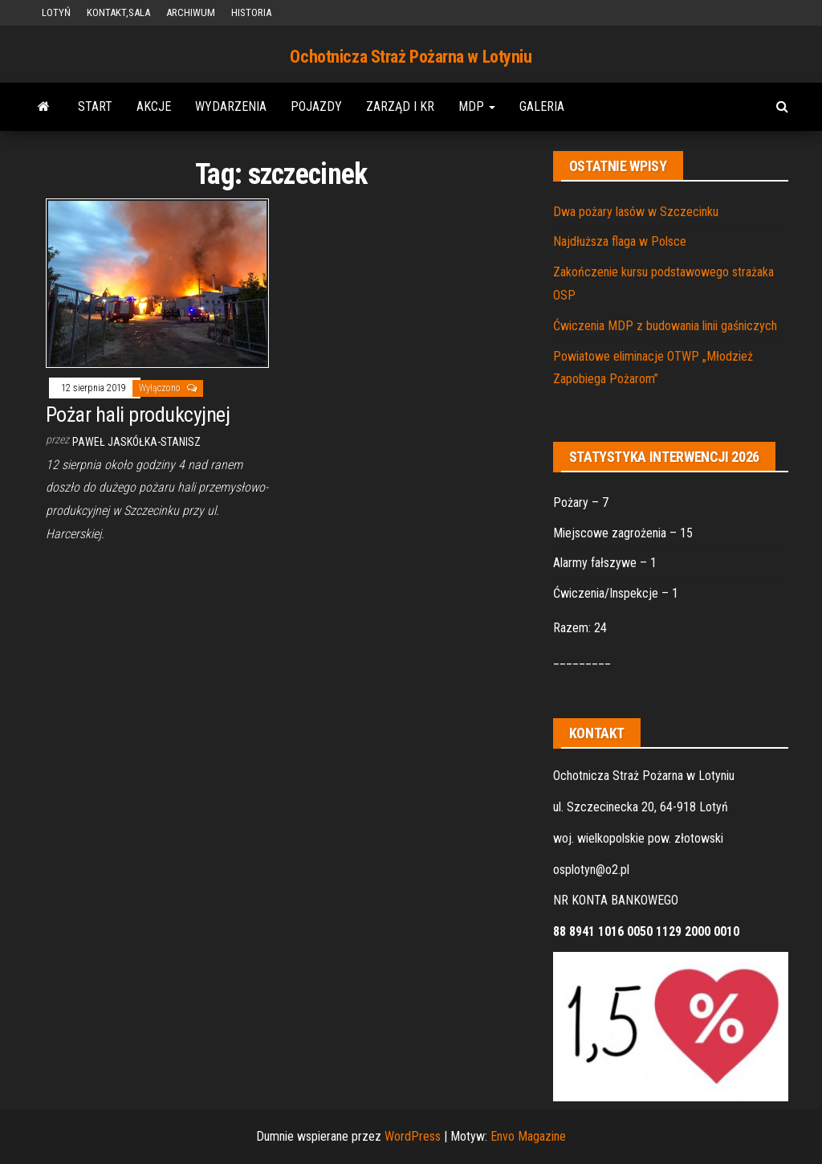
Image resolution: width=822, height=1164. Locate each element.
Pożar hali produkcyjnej (138, 414)
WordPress (413, 1136)
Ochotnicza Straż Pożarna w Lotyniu (410, 57)
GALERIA (541, 106)
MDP (476, 106)
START (95, 106)
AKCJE (153, 106)
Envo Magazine (528, 1136)
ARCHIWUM (190, 12)
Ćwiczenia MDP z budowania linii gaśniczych (665, 325)
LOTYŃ (56, 12)
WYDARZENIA (231, 106)
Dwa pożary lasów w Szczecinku (635, 211)
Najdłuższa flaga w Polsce (619, 241)
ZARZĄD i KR (400, 106)
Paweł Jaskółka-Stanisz (136, 441)
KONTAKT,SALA (118, 12)
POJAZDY (316, 106)
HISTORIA (251, 12)
